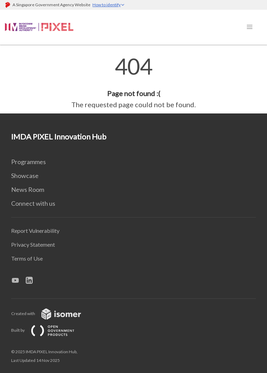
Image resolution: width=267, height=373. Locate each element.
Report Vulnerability (35, 230)
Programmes (28, 162)
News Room (27, 189)
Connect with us (33, 203)
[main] (133, 82)
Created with (51, 313)
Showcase (25, 175)
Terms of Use (27, 258)
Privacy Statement (33, 244)
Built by (48, 330)
